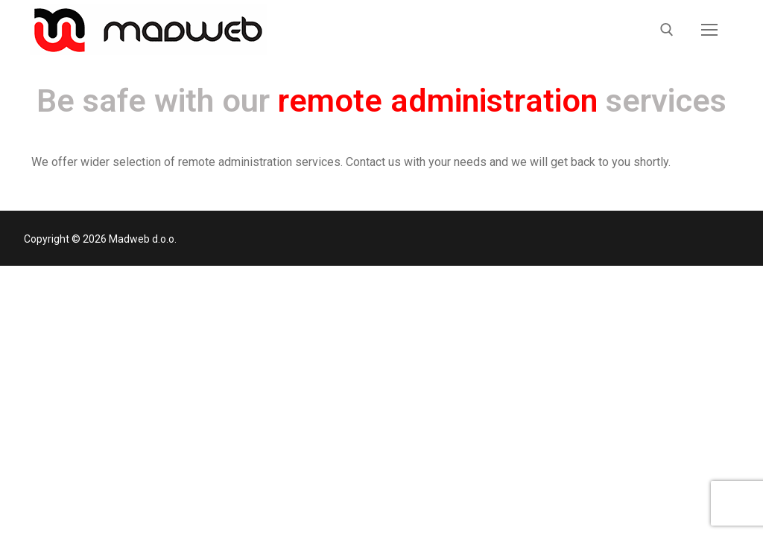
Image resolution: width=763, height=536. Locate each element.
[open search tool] (667, 29)
